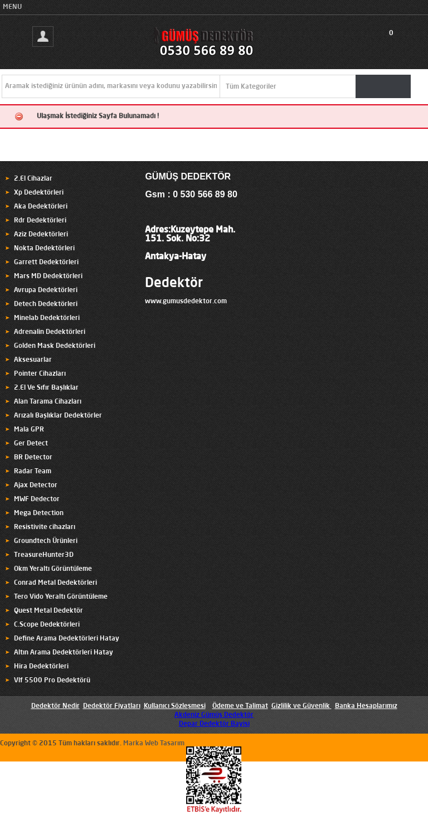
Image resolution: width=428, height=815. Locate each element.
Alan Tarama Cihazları (47, 402)
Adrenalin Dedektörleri (49, 332)
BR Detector (33, 457)
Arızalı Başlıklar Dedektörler (58, 416)
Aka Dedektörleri (40, 206)
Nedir (70, 706)
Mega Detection (39, 513)
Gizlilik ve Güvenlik (300, 706)
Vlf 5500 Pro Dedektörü (52, 680)
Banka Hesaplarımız (366, 706)
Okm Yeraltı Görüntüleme (53, 569)
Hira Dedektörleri (41, 666)
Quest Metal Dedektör (48, 611)
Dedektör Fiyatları (111, 706)
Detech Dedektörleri (45, 304)
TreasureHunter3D (44, 555)
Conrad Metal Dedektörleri (55, 583)
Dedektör (174, 283)
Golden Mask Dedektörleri (54, 346)
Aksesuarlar (33, 360)
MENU (12, 7)
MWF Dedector (37, 499)
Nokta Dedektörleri (44, 248)
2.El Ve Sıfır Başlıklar (46, 388)
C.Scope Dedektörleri (47, 625)
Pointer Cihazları (40, 374)
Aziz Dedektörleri (41, 234)
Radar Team (32, 471)
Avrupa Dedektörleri (45, 290)
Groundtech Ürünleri (45, 541)
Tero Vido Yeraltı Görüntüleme (61, 597)
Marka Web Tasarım (153, 743)
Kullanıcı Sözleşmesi (175, 706)
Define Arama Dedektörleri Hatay (66, 638)
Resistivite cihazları (44, 527)
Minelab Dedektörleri (47, 318)
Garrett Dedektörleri (46, 262)
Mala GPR (29, 429)
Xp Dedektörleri (39, 193)
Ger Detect (31, 443)
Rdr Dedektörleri (40, 220)
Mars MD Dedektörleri (48, 276)
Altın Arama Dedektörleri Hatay (63, 652)
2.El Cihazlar (33, 179)
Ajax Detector (35, 485)
